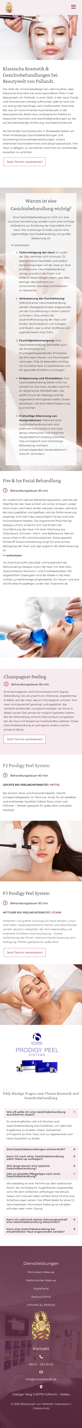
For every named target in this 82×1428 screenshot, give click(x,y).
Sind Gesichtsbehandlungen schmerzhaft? (36, 1153)
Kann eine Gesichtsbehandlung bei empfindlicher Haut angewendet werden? (36, 1234)
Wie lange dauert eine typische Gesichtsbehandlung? (28, 1171)
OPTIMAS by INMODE (41, 1305)
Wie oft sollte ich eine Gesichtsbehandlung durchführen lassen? (36, 1117)
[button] (41, 249)
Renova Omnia (41, 1297)
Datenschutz (41, 1408)
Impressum (62, 1404)
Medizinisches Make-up (41, 1280)
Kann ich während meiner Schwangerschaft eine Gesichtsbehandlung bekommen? (37, 1225)
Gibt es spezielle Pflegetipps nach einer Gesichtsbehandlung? (34, 1179)
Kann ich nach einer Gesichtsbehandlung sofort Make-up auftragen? (35, 1161)
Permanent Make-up (41, 1272)
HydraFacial (41, 1288)
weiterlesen (21, 249)
